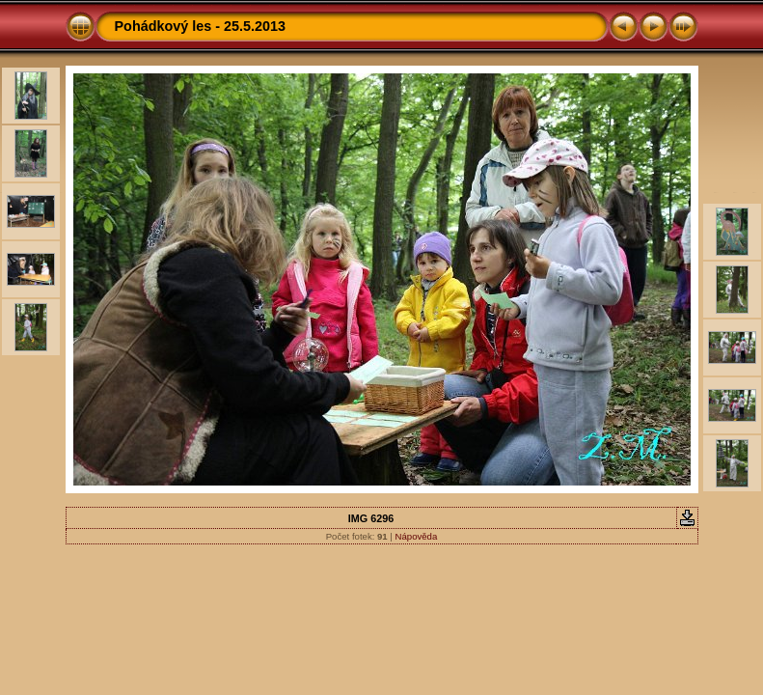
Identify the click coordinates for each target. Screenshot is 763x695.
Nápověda (416, 536)
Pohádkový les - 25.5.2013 (200, 26)
